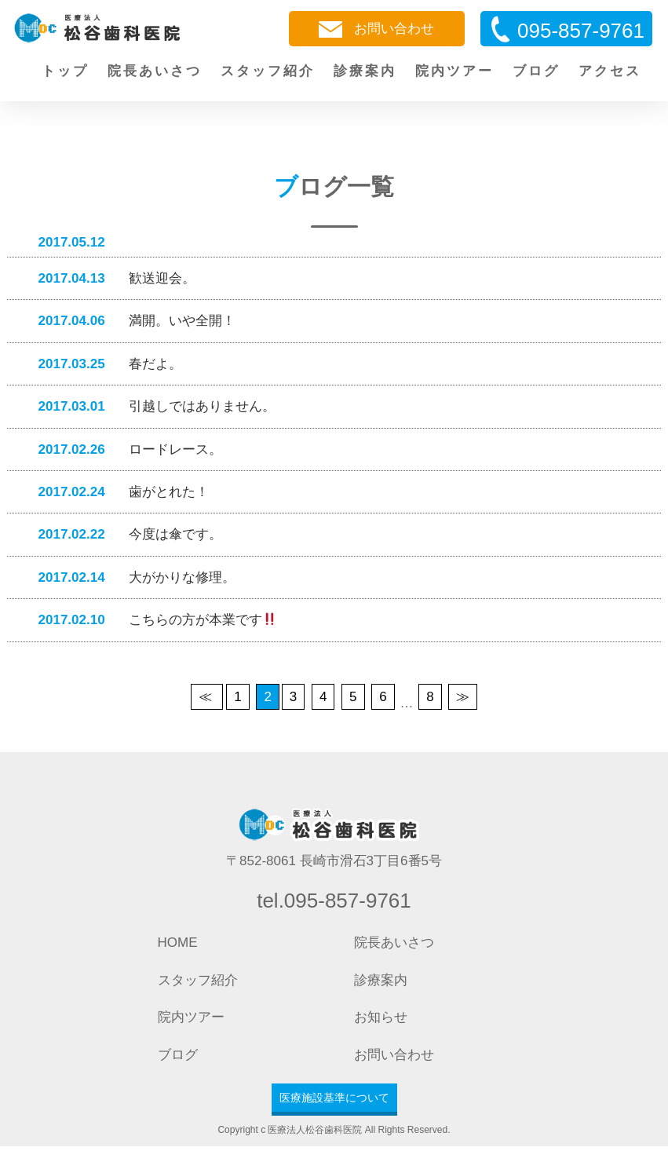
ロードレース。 (122, 451)
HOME (178, 947)
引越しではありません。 (149, 407)
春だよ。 (102, 364)
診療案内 (365, 71)
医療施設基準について (334, 1101)
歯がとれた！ (116, 494)
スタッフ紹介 (268, 71)
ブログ (536, 71)
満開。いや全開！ (129, 321)
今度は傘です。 (122, 537)
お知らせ (380, 1021)
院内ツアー (454, 71)
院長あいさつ (155, 71)
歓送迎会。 (109, 278)
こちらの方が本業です (149, 623)
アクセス (610, 71)
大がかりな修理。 (129, 580)
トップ (65, 71)
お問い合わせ (376, 29)
